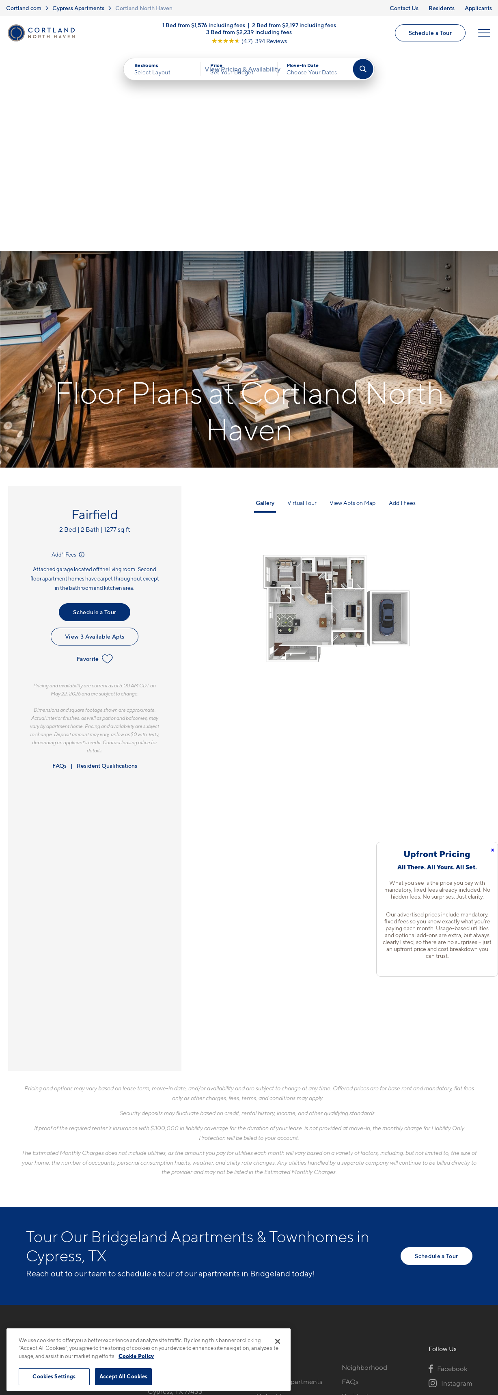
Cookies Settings (53, 1376)
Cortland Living (280, 1245)
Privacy (211, 1324)
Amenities (272, 1231)
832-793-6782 (170, 1174)
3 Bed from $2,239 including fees (249, 35)
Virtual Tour (302, 309)
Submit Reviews (247, 1324)
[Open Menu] (482, 37)
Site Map (285, 1324)
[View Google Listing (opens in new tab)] (249, 44)
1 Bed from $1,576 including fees (203, 28)
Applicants (478, 7)
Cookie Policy (136, 1356)
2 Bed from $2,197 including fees (294, 28)
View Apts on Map (352, 309)
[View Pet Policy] (216, 1218)
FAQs (59, 572)
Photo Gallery (278, 1217)
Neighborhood (364, 1174)
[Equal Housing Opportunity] (152, 1218)
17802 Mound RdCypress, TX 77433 (175, 1193)
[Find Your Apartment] (363, 77)
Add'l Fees (69, 361)
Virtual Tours (276, 1202)
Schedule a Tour (428, 36)
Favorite (95, 465)
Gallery (265, 309)
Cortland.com (23, 7)
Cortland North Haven (143, 7)
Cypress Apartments (78, 7)
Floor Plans (274, 1174)
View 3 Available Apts (94, 443)
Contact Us (404, 7)
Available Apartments (289, 1188)
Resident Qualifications (107, 572)
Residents (442, 7)
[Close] (278, 1341)
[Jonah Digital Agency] (453, 1320)
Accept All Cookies (123, 1376)
